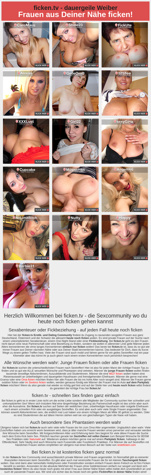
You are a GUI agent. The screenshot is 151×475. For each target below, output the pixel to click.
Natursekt (35, 439)
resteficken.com (126, 445)
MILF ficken (116, 373)
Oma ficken (28, 379)
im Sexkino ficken (35, 382)
